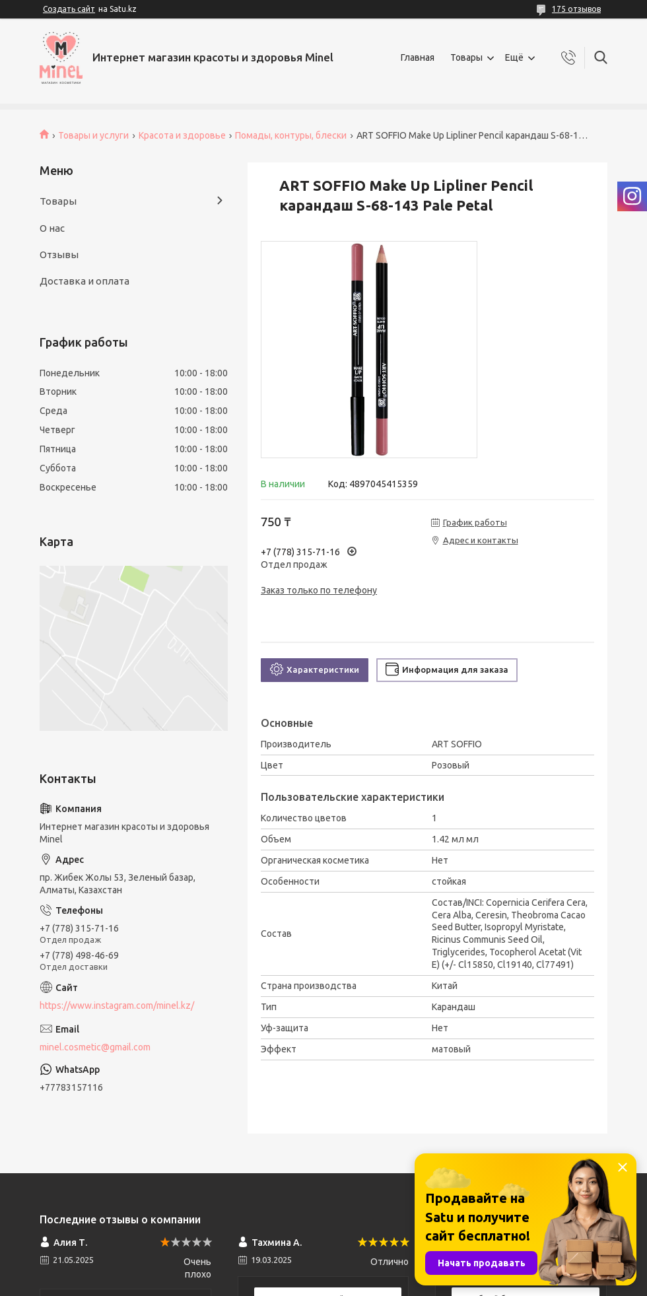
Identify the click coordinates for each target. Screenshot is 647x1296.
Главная (417, 57)
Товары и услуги (93, 135)
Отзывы (59, 254)
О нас (52, 228)
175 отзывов (576, 9)
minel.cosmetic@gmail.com (95, 1047)
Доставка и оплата (84, 281)
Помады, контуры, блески (291, 135)
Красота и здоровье (182, 135)
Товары (466, 57)
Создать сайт (69, 9)
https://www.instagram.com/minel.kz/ (117, 1005)
